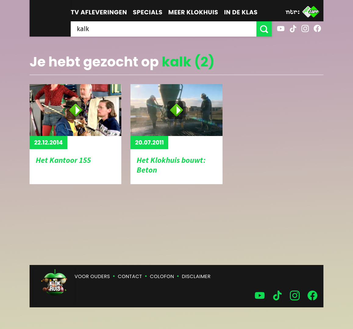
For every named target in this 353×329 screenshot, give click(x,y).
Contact (130, 276)
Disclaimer (196, 276)
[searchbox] (163, 29)
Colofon (162, 276)
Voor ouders (92, 276)
